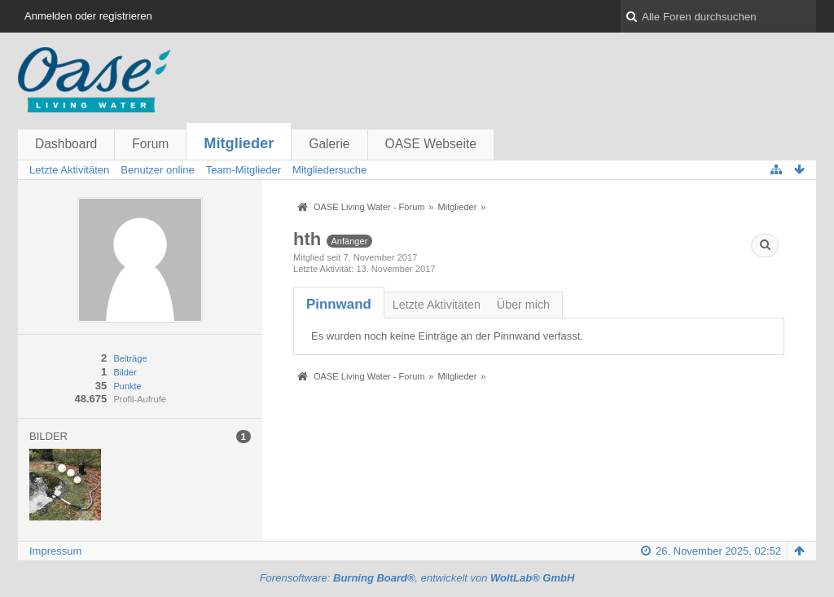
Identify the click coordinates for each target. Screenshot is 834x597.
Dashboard (66, 144)
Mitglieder (239, 143)
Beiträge (130, 358)
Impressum (55, 551)
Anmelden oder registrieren (88, 16)
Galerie (329, 144)
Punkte (127, 386)
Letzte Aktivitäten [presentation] (437, 304)
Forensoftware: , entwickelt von (417, 578)
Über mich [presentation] (523, 304)
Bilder (124, 372)
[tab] (338, 304)
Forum (150, 144)
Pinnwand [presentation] (338, 304)
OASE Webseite (430, 144)
